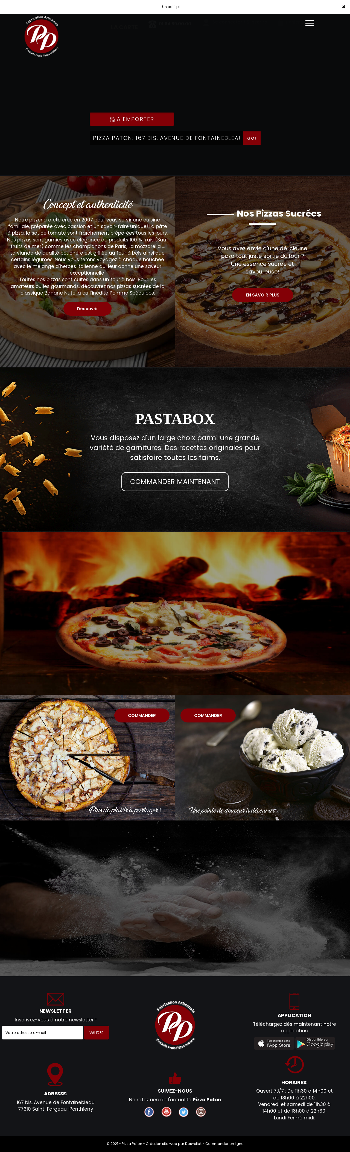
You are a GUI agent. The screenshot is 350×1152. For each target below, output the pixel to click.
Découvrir (87, 309)
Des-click (193, 1143)
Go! (251, 138)
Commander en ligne (224, 1143)
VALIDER (96, 1032)
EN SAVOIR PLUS (262, 295)
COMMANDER (142, 715)
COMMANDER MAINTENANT (175, 481)
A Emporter (132, 119)
